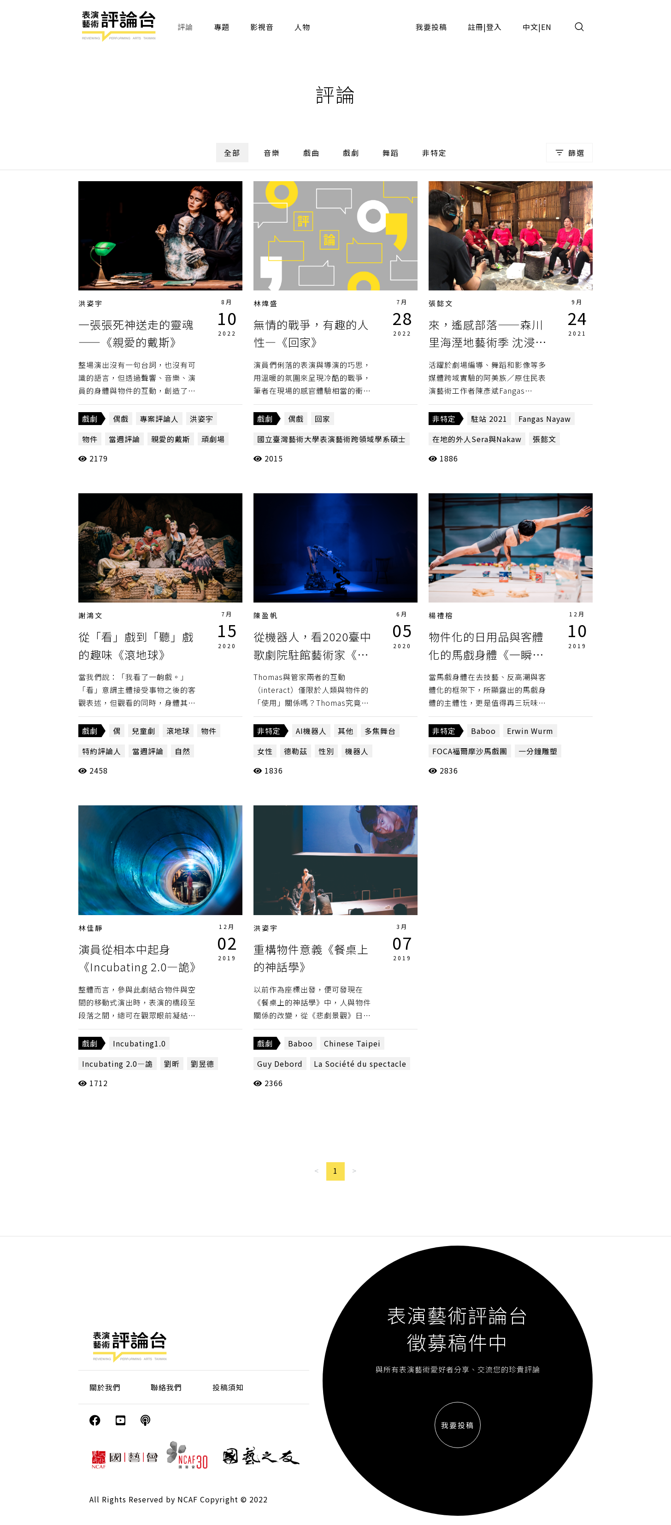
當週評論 (124, 438)
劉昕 (172, 1063)
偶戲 (121, 418)
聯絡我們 (166, 1387)
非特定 (434, 152)
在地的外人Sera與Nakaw (477, 438)
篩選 (569, 152)
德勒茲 (295, 751)
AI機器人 (311, 730)
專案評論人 (159, 418)
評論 (185, 26)
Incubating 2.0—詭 (117, 1063)
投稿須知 (228, 1387)
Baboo (483, 730)
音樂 (272, 152)
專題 (222, 26)
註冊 (475, 26)
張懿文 (441, 303)
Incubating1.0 (139, 1043)
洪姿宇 (90, 303)
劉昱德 (202, 1063)
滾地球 (178, 730)
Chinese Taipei (352, 1043)
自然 (182, 751)
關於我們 (105, 1387)
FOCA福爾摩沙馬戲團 (469, 751)
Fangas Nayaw (544, 418)
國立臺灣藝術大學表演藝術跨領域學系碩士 (331, 438)
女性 (265, 751)
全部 (232, 152)
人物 (302, 26)
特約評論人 (101, 751)
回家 (322, 418)
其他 (345, 730)
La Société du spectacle (360, 1063)
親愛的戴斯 (170, 438)
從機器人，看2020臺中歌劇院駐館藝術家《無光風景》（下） (312, 654)
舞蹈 (391, 152)
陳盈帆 (265, 615)
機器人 (357, 751)
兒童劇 (143, 730)
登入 (494, 26)
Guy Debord (280, 1063)
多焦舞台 (380, 730)
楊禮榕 (441, 615)
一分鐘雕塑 (538, 751)
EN (546, 26)
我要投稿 (431, 26)
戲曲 (311, 152)
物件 (90, 438)
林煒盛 (265, 303)
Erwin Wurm (530, 730)
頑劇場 (213, 438)
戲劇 (351, 152)
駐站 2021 (489, 418)
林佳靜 (90, 928)
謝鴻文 (90, 615)
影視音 (262, 26)
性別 (326, 751)
